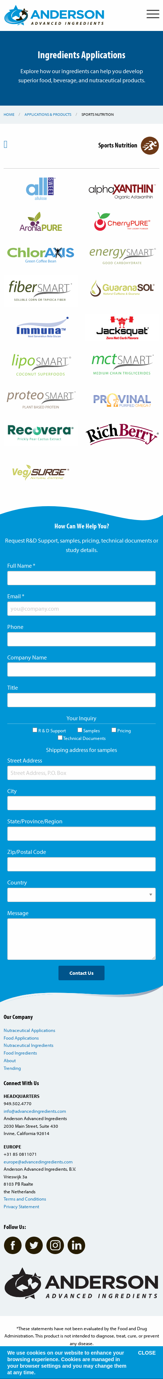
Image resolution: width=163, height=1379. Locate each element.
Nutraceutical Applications (29, 1030)
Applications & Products (47, 114)
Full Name (21, 565)
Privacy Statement (21, 1206)
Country (17, 882)
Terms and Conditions (25, 1199)
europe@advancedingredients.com (38, 1162)
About (10, 1060)
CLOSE (147, 1353)
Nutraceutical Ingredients (28, 1045)
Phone (15, 626)
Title (12, 687)
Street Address (24, 760)
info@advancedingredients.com (35, 1111)
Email (15, 596)
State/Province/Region (34, 821)
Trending (12, 1068)
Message (18, 913)
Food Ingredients (20, 1053)
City (12, 791)
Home (9, 114)
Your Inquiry (81, 718)
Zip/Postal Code (26, 851)
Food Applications (21, 1038)
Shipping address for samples (81, 749)
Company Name (27, 657)
